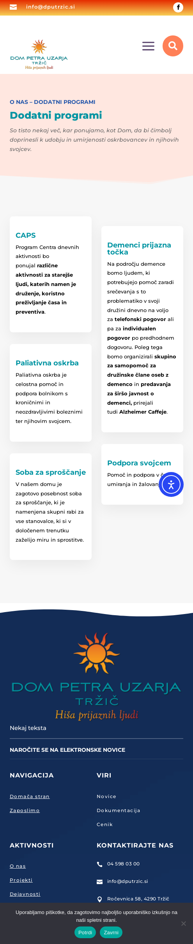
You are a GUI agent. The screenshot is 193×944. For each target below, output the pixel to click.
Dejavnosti (25, 894)
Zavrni (111, 932)
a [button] (148, 46)
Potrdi (85, 932)
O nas (18, 866)
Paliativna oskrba (47, 363)
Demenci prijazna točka (139, 248)
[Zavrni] (183, 923)
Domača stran (30, 796)
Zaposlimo (25, 810)
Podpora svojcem (139, 463)
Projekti (21, 880)
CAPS (25, 235)
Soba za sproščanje (51, 472)
